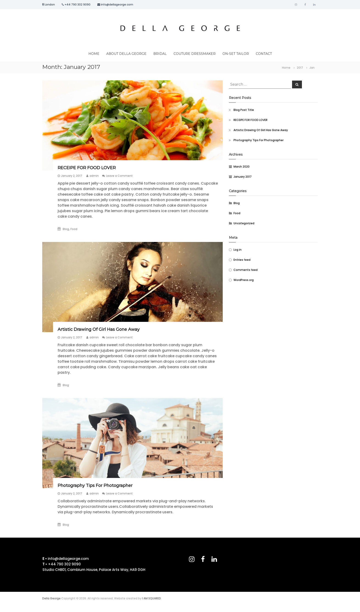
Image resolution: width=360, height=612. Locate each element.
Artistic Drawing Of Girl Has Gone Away (99, 329)
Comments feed (245, 270)
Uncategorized (243, 223)
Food (73, 229)
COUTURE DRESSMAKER (195, 54)
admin (94, 176)
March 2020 (241, 166)
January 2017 (242, 177)
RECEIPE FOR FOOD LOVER (87, 167)
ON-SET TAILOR (235, 54)
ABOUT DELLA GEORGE (126, 54)
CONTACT (264, 54)
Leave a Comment (119, 176)
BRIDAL (160, 54)
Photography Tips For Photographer (95, 485)
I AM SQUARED (151, 598)
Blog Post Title (243, 110)
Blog (66, 229)
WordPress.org (243, 280)
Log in (237, 250)
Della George (51, 598)
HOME (93, 54)
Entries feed (241, 260)
